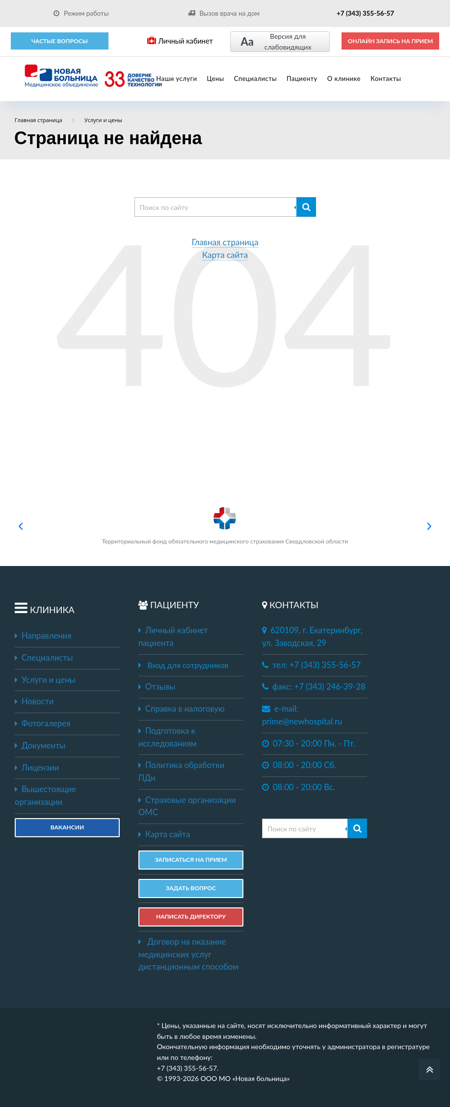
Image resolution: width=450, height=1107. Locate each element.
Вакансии (67, 827)
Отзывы (156, 687)
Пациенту (302, 78)
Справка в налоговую (181, 709)
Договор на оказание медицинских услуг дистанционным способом (188, 954)
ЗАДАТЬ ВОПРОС (191, 888)
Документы (40, 745)
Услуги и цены (45, 680)
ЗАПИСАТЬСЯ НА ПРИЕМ (191, 859)
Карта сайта (225, 255)
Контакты (386, 78)
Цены (215, 78)
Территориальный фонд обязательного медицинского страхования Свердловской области (225, 525)
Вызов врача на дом (224, 13)
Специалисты (255, 78)
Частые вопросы (59, 41)
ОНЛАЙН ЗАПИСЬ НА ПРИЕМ (390, 41)
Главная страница (224, 242)
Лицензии (37, 767)
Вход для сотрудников (187, 664)
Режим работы (81, 13)
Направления (43, 636)
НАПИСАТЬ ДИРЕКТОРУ (191, 916)
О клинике (344, 78)
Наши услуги (176, 78)
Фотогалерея (42, 723)
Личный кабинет (179, 41)
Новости (34, 701)
